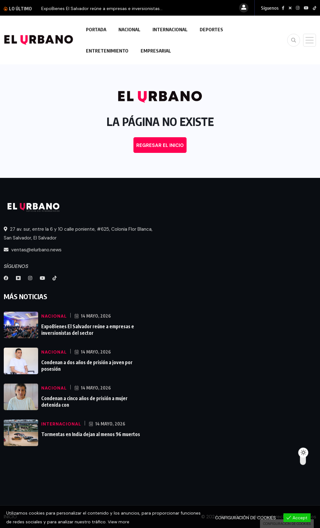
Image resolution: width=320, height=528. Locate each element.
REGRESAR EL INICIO (160, 145)
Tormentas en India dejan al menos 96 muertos (89, 434)
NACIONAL (129, 29)
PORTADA (96, 29)
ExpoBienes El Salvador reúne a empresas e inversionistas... (101, 8)
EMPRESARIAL (156, 50)
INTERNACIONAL (170, 29)
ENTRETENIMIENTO (107, 50)
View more (119, 522)
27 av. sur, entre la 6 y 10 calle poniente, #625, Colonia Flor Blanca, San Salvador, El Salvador (78, 233)
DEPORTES (211, 29)
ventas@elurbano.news (33, 250)
